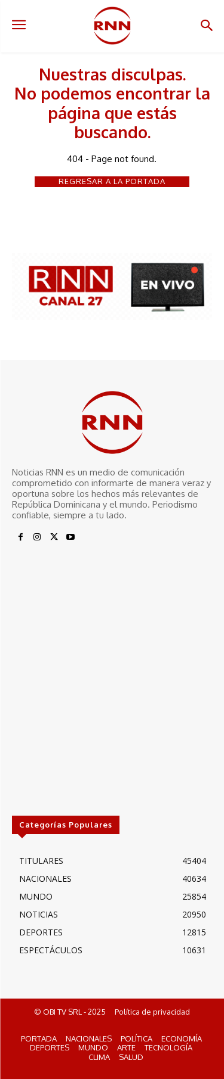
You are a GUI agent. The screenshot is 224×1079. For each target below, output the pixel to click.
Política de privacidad (152, 1011)
